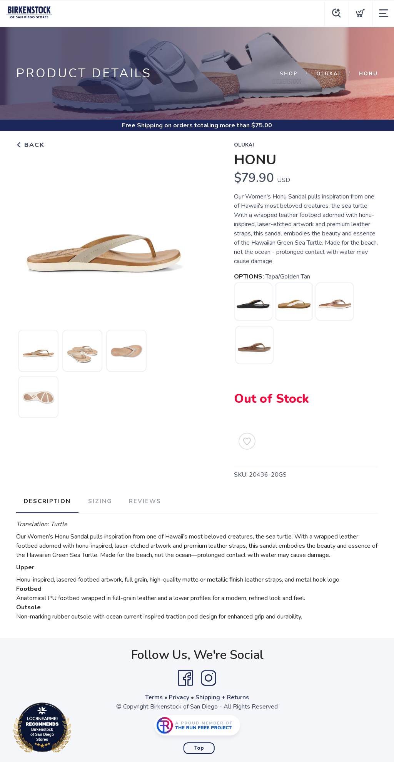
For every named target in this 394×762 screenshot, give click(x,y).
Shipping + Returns (222, 696)
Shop (289, 73)
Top (199, 747)
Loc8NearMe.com (76, 729)
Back (30, 145)
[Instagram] (208, 677)
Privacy (179, 696)
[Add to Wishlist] (247, 441)
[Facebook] (185, 677)
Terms (154, 696)
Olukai (328, 73)
